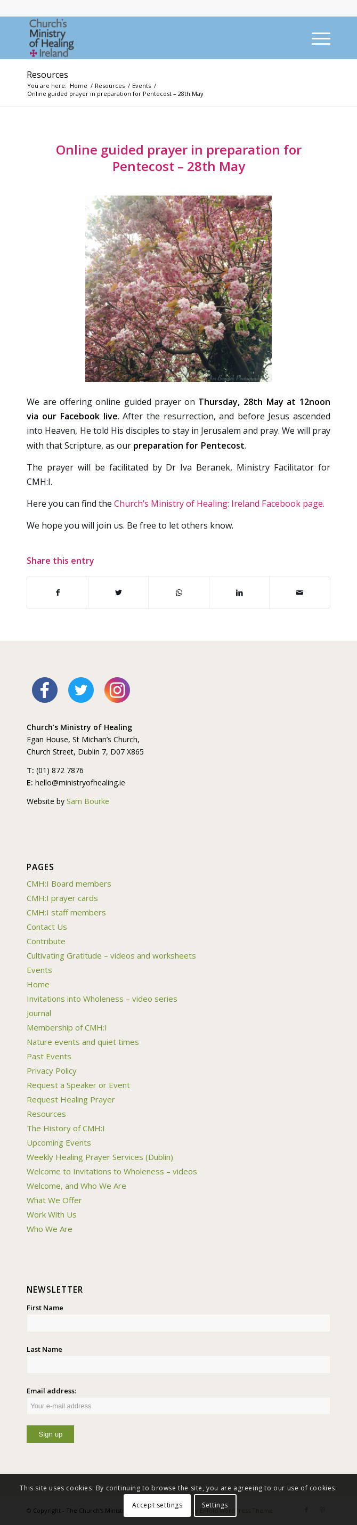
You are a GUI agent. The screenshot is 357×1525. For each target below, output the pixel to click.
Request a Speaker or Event (78, 1085)
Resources (47, 74)
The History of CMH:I (66, 1128)
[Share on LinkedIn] (239, 592)
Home (38, 984)
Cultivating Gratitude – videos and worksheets (111, 955)
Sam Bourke (88, 801)
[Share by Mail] (300, 592)
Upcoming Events (59, 1142)
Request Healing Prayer (71, 1099)
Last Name (44, 1349)
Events (39, 969)
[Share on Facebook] (57, 592)
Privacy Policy (52, 1070)
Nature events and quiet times (83, 1041)
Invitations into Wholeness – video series (102, 998)
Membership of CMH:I (67, 1027)
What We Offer (54, 1200)
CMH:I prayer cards (62, 898)
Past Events (49, 1056)
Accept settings (157, 1505)
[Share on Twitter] (118, 592)
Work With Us (52, 1214)
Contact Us (47, 926)
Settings (215, 1505)
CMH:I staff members (66, 912)
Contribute (46, 941)
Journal (39, 1013)
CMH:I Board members (69, 883)
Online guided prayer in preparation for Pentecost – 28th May (179, 158)
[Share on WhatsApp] (179, 592)
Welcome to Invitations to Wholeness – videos (112, 1171)
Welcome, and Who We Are (76, 1185)
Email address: (178, 1400)
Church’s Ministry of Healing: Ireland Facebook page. (219, 503)
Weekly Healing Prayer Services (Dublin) (100, 1156)
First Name (45, 1307)
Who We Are (49, 1228)
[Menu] (315, 38)
